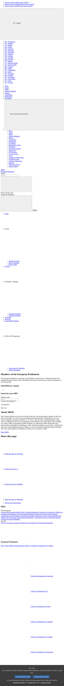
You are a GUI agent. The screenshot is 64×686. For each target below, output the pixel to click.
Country (3, 401)
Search (3, 173)
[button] (34, 237)
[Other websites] (34, 114)
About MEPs (5, 432)
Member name (5, 397)
